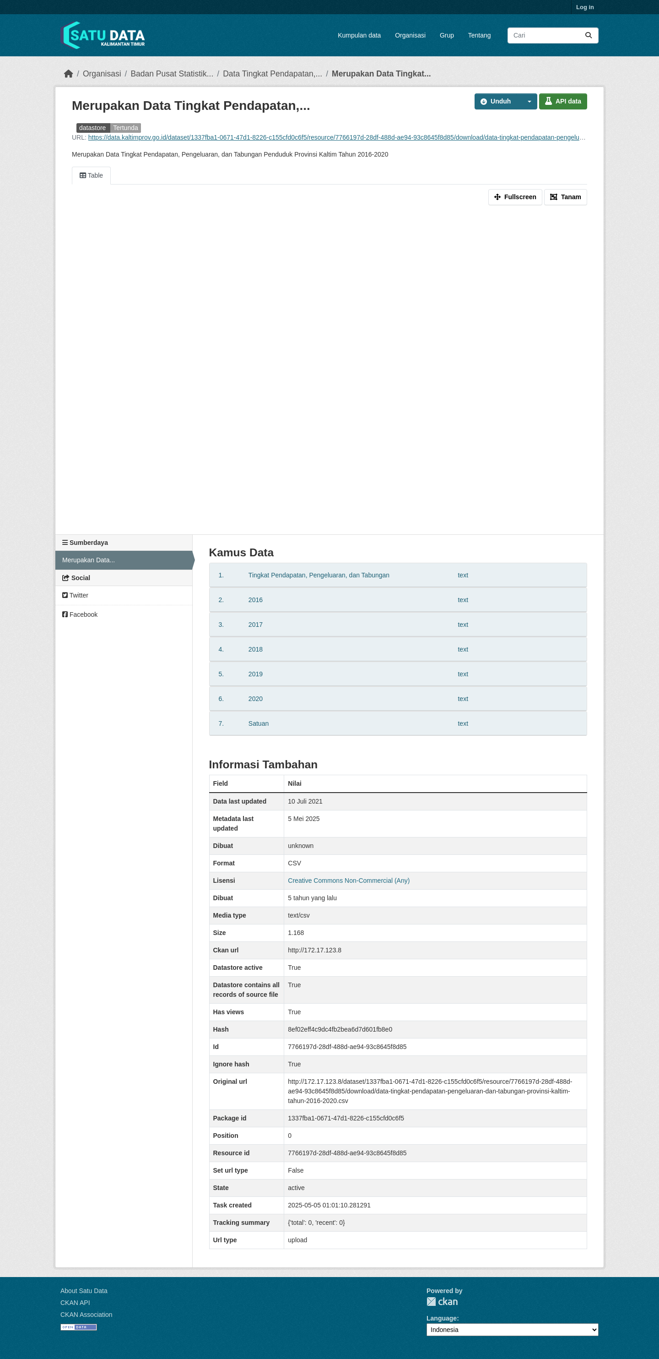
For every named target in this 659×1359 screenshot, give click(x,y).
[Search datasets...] (553, 35)
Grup (447, 35)
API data (563, 101)
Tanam (565, 197)
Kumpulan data (359, 35)
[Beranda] (68, 73)
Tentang (479, 35)
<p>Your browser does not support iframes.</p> (329, 372)
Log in (585, 7)
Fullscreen (515, 197)
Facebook (79, 614)
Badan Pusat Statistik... (171, 73)
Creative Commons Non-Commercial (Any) (349, 880)
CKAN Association (86, 1314)
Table (91, 175)
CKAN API (75, 1302)
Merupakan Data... (88, 560)
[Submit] (588, 35)
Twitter (75, 595)
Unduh (496, 101)
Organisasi (410, 35)
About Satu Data (84, 1290)
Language (442, 1318)
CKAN (442, 1301)
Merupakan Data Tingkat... (381, 73)
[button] (526, 101)
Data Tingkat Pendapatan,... (272, 73)
